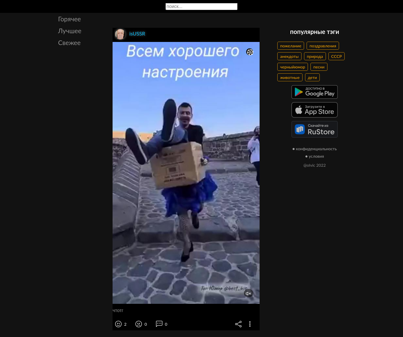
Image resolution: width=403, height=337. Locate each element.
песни (318, 66)
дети (312, 77)
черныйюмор (292, 66)
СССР (336, 56)
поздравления (322, 45)
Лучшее (69, 30)
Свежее (69, 42)
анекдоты (289, 56)
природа (315, 56)
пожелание (290, 45)
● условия (314, 156)
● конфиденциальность (314, 148)
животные (290, 77)
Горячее (69, 19)
